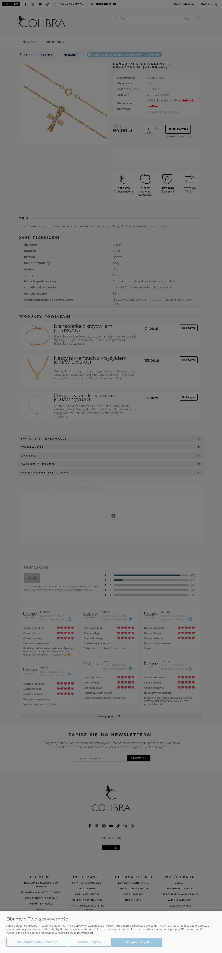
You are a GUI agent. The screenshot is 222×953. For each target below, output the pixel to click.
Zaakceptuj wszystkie (137, 942)
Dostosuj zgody (89, 942)
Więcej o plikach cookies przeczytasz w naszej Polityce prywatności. (49, 932)
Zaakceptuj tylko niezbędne (37, 942)
